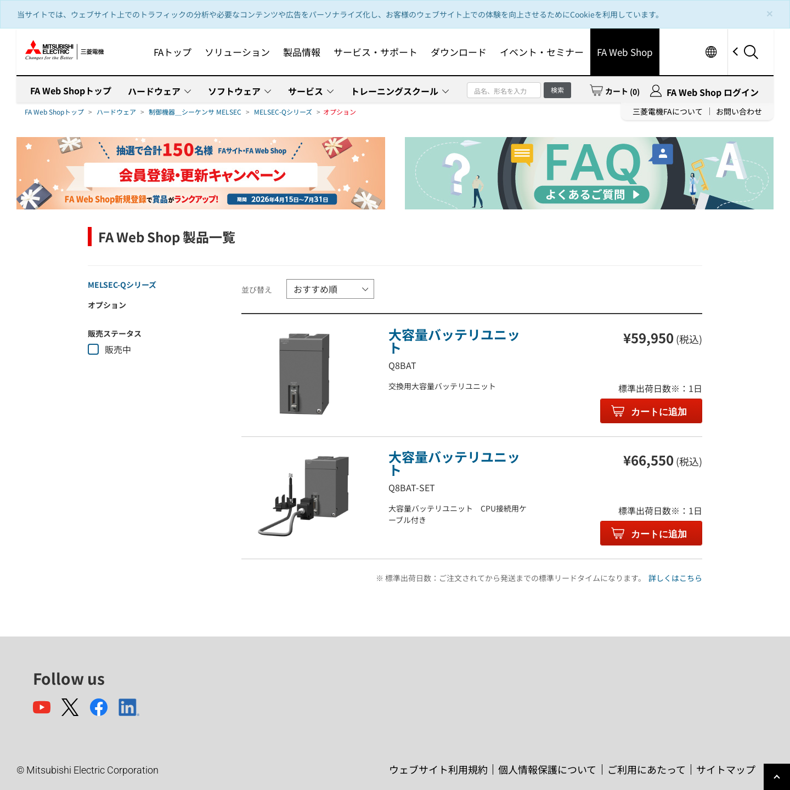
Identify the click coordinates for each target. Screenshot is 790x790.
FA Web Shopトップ (70, 90)
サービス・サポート (375, 52)
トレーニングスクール (394, 91)
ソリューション (237, 52)
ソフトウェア (234, 91)
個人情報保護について (547, 769)
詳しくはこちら (675, 577)
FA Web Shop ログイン (713, 92)
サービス (305, 91)
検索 (557, 89)
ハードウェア (154, 91)
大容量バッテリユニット (454, 341)
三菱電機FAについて (668, 111)
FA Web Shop (625, 52)
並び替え (256, 289)
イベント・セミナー (542, 52)
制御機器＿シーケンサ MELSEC (195, 111)
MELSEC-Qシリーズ (283, 111)
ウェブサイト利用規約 (438, 769)
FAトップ (172, 52)
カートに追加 (658, 412)
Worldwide (710, 52)
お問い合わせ (739, 111)
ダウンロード (459, 52)
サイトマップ (725, 769)
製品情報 (301, 52)
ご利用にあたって (646, 769)
